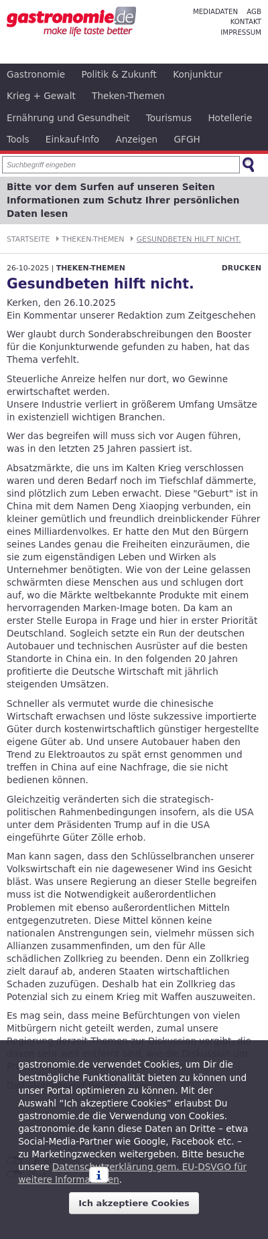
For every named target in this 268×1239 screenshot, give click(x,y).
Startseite (28, 239)
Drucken (241, 268)
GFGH (187, 139)
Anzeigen (136, 139)
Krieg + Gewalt (41, 95)
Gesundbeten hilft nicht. (189, 239)
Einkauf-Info (72, 139)
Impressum (240, 32)
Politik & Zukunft (119, 74)
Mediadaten (215, 11)
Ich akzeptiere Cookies (134, 1203)
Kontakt (245, 21)
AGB (254, 11)
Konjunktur (197, 74)
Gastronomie (36, 74)
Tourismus (169, 117)
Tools (18, 139)
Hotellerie (230, 117)
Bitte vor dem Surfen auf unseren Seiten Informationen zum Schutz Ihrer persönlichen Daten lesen (123, 200)
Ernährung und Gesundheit (68, 117)
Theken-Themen (128, 95)
